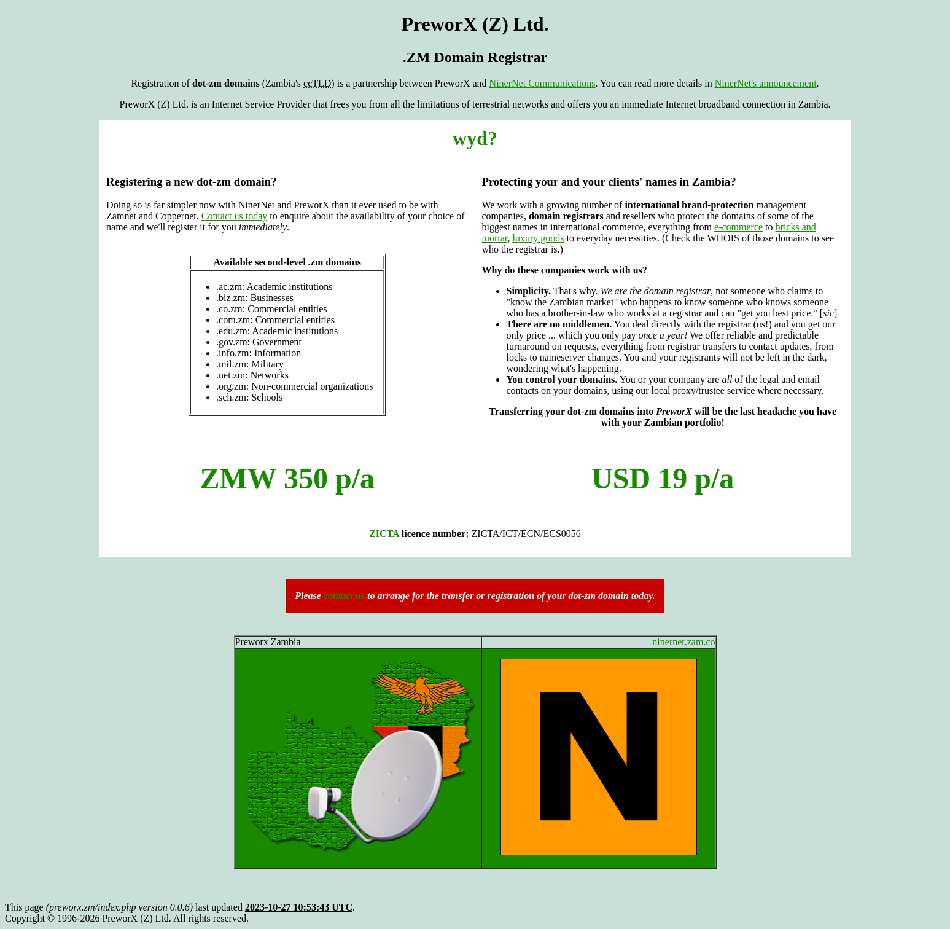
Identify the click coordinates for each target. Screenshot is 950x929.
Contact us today (234, 216)
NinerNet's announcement (766, 83)
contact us (344, 595)
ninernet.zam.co (683, 642)
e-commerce (738, 227)
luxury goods (538, 238)
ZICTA (384, 533)
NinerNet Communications (542, 83)
